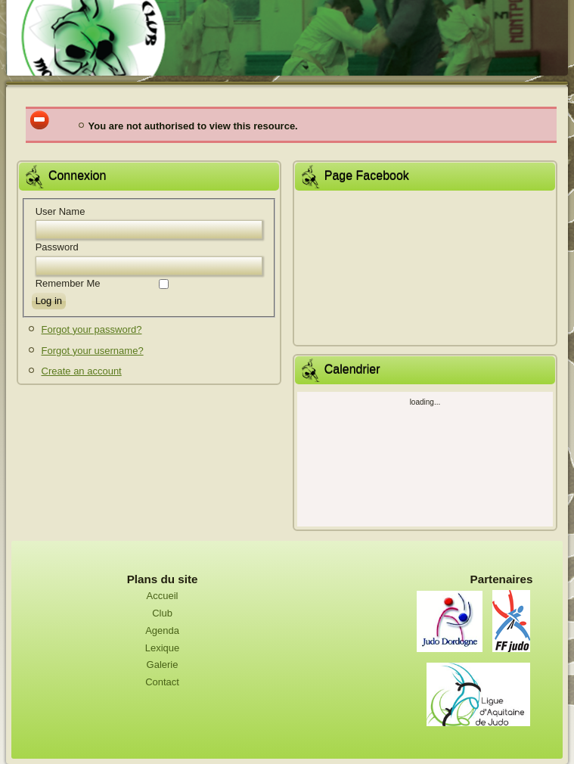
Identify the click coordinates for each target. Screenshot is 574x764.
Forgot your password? (92, 329)
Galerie (162, 664)
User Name (60, 211)
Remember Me (68, 283)
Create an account (82, 371)
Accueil (162, 595)
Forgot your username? (93, 350)
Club (162, 613)
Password (57, 247)
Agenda (162, 630)
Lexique (162, 648)
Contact (162, 682)
